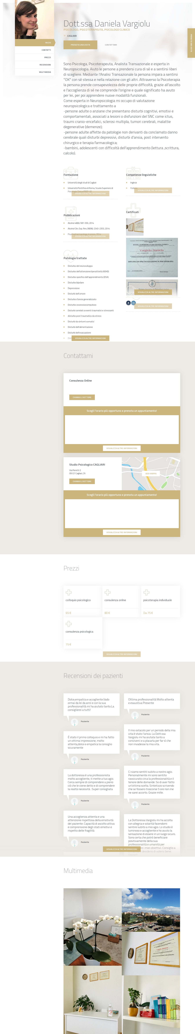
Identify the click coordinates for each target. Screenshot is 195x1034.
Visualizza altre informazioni (153, 292)
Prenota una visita (80, 44)
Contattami (111, 44)
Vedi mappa (150, 473)
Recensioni (45, 64)
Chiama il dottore (82, 397)
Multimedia (45, 72)
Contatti (46, 49)
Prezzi (47, 57)
